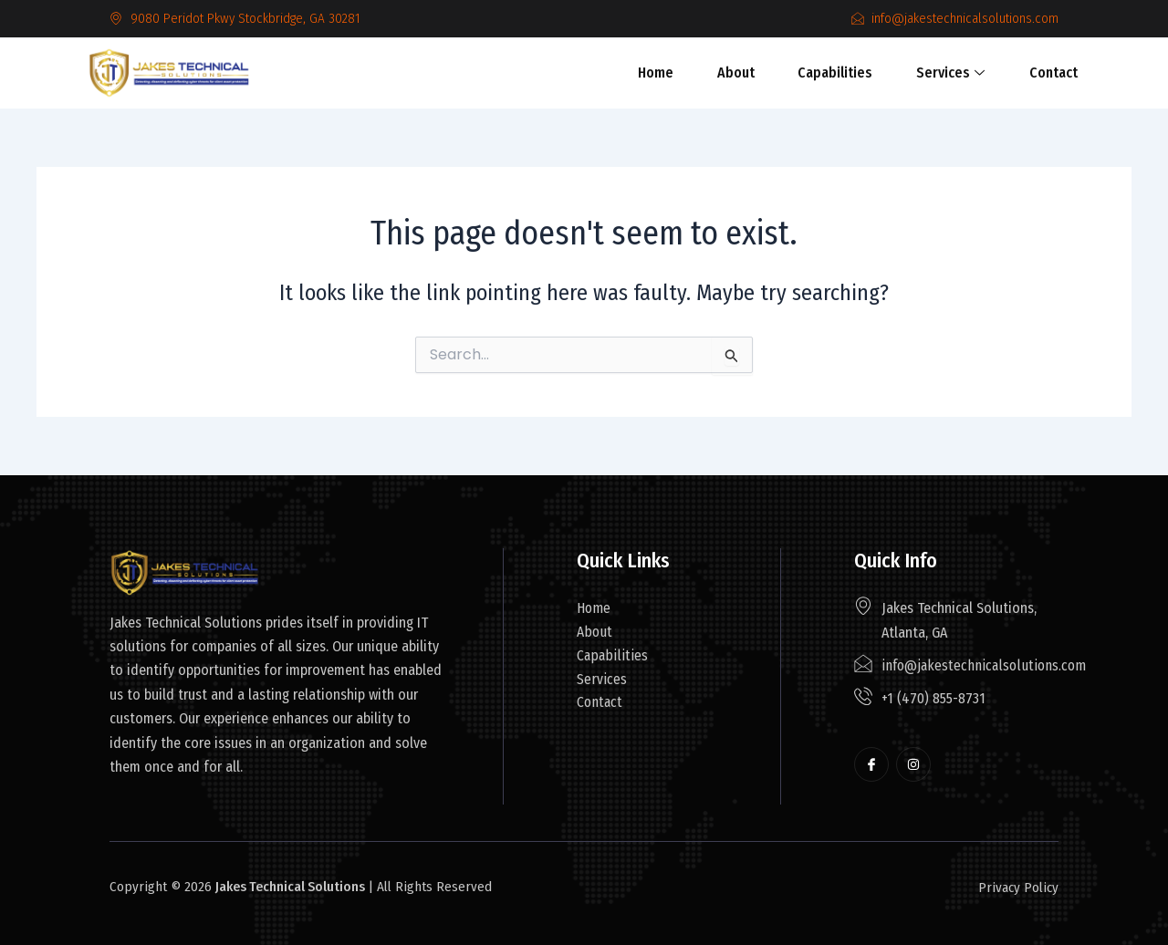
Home (665, 72)
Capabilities (830, 72)
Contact (1034, 72)
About (737, 72)
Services (938, 72)
